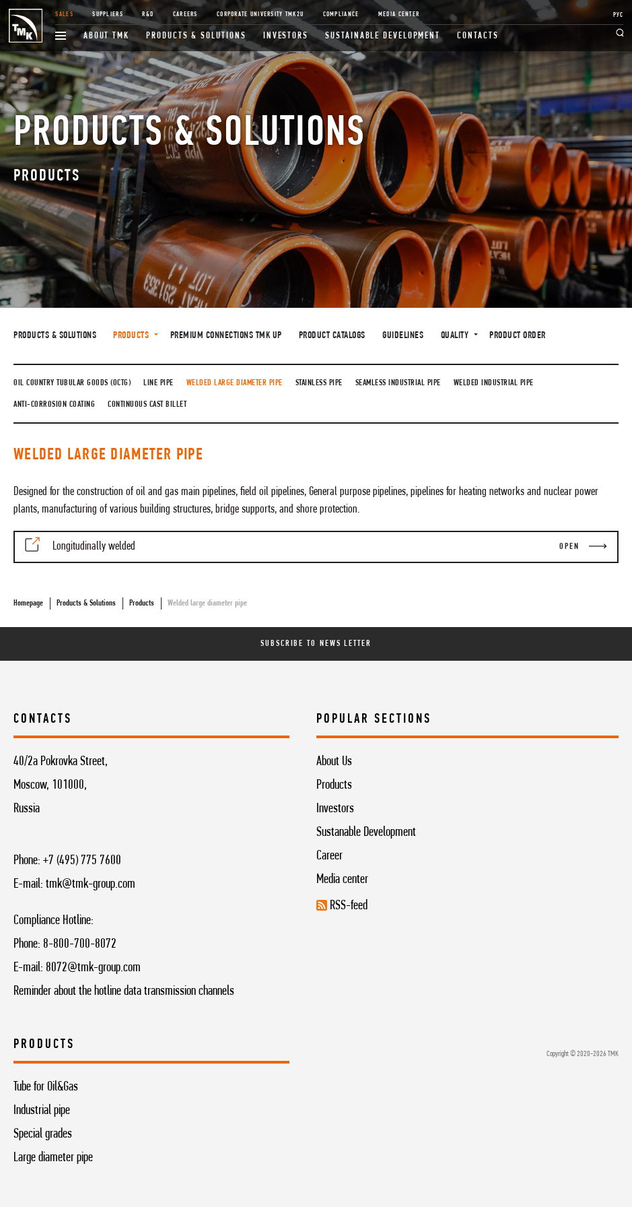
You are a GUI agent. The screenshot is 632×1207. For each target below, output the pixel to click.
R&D (147, 14)
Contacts (477, 36)
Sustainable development (382, 36)
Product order (517, 336)
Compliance (341, 14)
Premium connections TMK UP (226, 336)
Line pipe (158, 383)
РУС (618, 15)
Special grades (42, 1134)
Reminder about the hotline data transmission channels (123, 991)
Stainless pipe (319, 383)
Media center (342, 879)
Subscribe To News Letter (316, 643)
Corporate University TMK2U (260, 14)
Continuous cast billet (147, 404)
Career (329, 856)
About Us (334, 762)
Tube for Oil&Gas (45, 1087)
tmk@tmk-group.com (90, 884)
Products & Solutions (196, 36)
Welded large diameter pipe (234, 383)
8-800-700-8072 (79, 944)
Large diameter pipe (53, 1158)
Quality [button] (456, 336)
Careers (185, 14)
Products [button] (132, 336)
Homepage (28, 603)
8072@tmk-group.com (93, 968)
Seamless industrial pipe (398, 383)
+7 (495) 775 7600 (82, 861)
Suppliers (107, 14)
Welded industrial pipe (494, 383)
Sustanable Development (366, 832)
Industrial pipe (41, 1110)
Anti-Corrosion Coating (54, 404)
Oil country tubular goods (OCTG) (72, 383)
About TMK (106, 36)
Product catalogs (332, 336)
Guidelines (402, 336)
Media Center (398, 14)
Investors (285, 36)
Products (141, 603)
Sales (64, 14)
